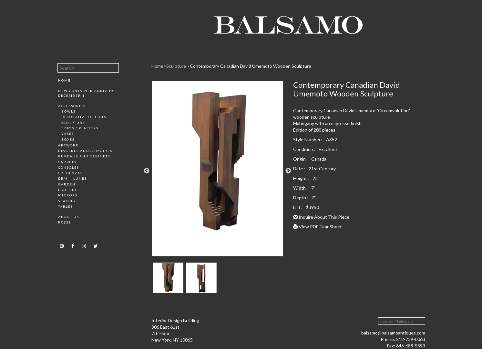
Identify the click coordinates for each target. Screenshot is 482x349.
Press (64, 222)
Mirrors (67, 195)
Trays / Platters (79, 128)
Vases (67, 133)
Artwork (68, 145)
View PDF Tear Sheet (317, 226)
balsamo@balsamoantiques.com (393, 332)
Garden (67, 184)
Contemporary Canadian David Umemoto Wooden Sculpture (250, 66)
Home (64, 80)
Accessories (72, 106)
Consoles (68, 167)
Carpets (67, 162)
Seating (67, 201)
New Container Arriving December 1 (86, 93)
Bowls (68, 111)
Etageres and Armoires (85, 151)
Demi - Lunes (72, 178)
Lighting (68, 190)
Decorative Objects (83, 117)
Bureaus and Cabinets (84, 156)
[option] (217, 171)
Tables (65, 206)
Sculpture (73, 123)
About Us (68, 217)
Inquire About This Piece (321, 217)
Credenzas (70, 173)
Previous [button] (146, 171)
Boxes (68, 139)
